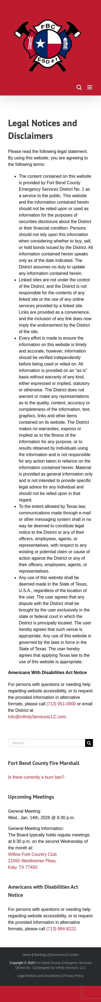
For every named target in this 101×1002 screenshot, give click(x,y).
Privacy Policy (74, 976)
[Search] (89, 743)
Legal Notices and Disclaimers (39, 976)
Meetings (40, 955)
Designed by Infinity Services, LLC (61, 968)
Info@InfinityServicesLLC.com (37, 716)
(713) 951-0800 (61, 704)
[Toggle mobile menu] (90, 87)
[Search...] (46, 743)
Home (26, 955)
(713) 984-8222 (61, 928)
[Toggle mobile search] (79, 87)
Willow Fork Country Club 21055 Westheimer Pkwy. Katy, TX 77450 (32, 861)
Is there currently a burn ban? (36, 777)
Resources (57, 955)
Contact (73, 955)
